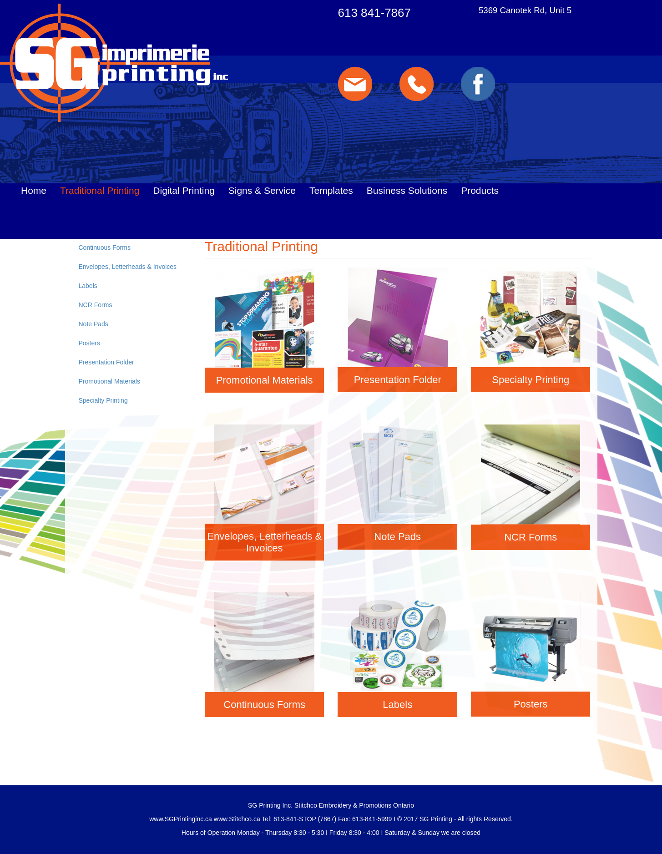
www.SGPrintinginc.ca (180, 819)
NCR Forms (95, 304)
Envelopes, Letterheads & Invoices (128, 266)
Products (480, 190)
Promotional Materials (109, 381)
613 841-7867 (374, 13)
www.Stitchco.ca (237, 819)
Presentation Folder (106, 362)
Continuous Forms (105, 247)
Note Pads (93, 324)
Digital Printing (183, 190)
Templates (331, 190)
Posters (89, 343)
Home (33, 190)
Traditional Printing (99, 190)
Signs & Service (262, 190)
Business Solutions (407, 190)
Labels (88, 285)
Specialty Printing (103, 400)
